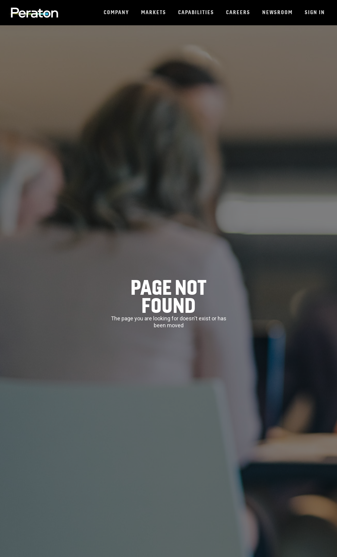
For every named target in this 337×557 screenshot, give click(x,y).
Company (116, 12)
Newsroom (277, 12)
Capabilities (196, 12)
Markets (153, 12)
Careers (238, 12)
